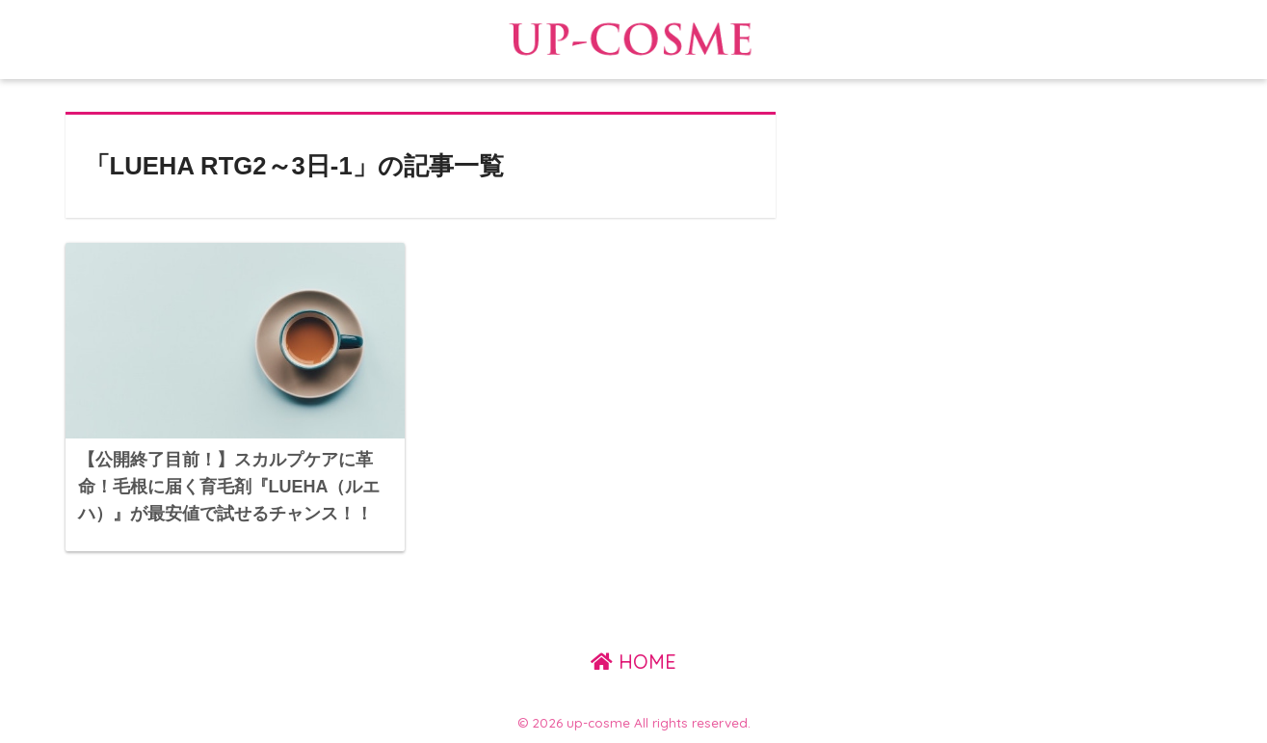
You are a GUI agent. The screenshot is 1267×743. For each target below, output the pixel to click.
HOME (633, 662)
